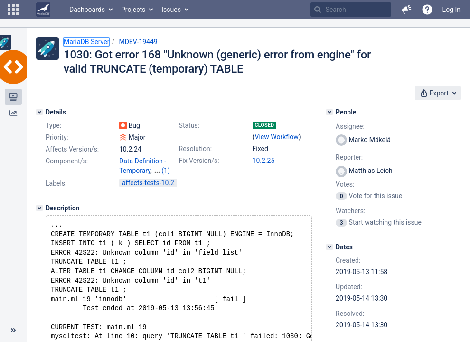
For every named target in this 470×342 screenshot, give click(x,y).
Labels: (56, 183)
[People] (329, 112)
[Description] (39, 208)
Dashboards (87, 9)
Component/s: (67, 161)
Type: (53, 125)
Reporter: (349, 157)
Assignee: (350, 126)
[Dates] (329, 247)
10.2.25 (264, 160)
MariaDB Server (86, 42)
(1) (165, 170)
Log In (451, 9)
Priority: (57, 137)
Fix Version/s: (199, 160)
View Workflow (277, 137)
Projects (133, 9)
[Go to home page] (43, 9)
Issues (171, 9)
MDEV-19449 (138, 42)
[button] (13, 9)
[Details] (39, 112)
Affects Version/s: (72, 149)
